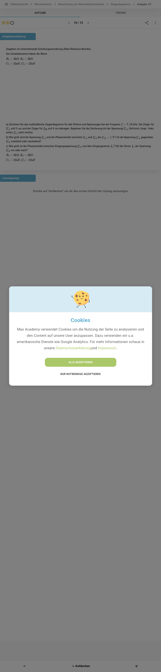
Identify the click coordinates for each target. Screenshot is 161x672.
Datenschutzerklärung (73, 348)
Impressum (107, 348)
